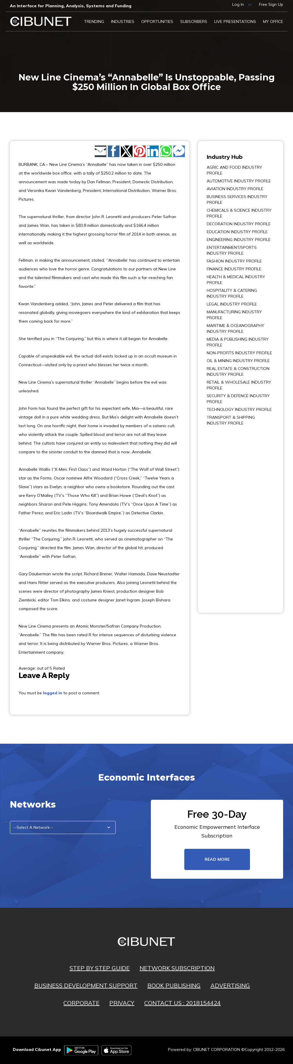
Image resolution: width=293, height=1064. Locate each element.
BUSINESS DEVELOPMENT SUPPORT (85, 985)
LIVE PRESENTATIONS (235, 21)
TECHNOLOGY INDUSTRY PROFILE (239, 409)
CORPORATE (81, 1003)
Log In (238, 4)
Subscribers (193, 21)
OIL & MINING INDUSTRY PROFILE (238, 360)
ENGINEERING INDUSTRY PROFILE (239, 239)
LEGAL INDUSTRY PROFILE (232, 304)
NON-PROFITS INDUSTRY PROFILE (239, 352)
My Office (273, 21)
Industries (122, 21)
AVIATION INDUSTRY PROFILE (235, 188)
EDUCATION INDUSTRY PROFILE (237, 231)
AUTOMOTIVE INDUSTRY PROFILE (239, 181)
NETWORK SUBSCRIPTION (177, 968)
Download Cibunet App (37, 1049)
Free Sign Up (271, 4)
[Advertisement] (224, 515)
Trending (94, 21)
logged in (52, 692)
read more (217, 859)
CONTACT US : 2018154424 (182, 1003)
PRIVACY (121, 1003)
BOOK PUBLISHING (174, 985)
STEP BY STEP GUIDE (99, 968)
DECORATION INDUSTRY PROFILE (239, 224)
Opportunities (157, 21)
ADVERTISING (230, 985)
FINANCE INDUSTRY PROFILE (234, 269)
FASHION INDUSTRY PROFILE (234, 261)
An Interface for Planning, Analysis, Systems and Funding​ (70, 5)
